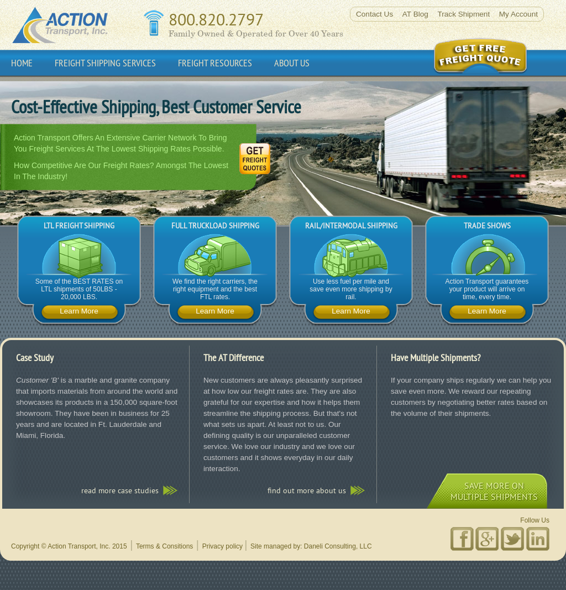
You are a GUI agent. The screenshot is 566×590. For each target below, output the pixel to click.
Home (22, 62)
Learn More (79, 311)
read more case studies (120, 490)
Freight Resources (215, 62)
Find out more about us (307, 490)
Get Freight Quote (253, 161)
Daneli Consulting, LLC (338, 546)
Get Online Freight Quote (491, 56)
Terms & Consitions (164, 546)
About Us (292, 62)
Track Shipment (463, 14)
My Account (518, 14)
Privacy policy (222, 546)
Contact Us (374, 14)
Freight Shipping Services (105, 62)
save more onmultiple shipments (494, 491)
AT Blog (415, 14)
